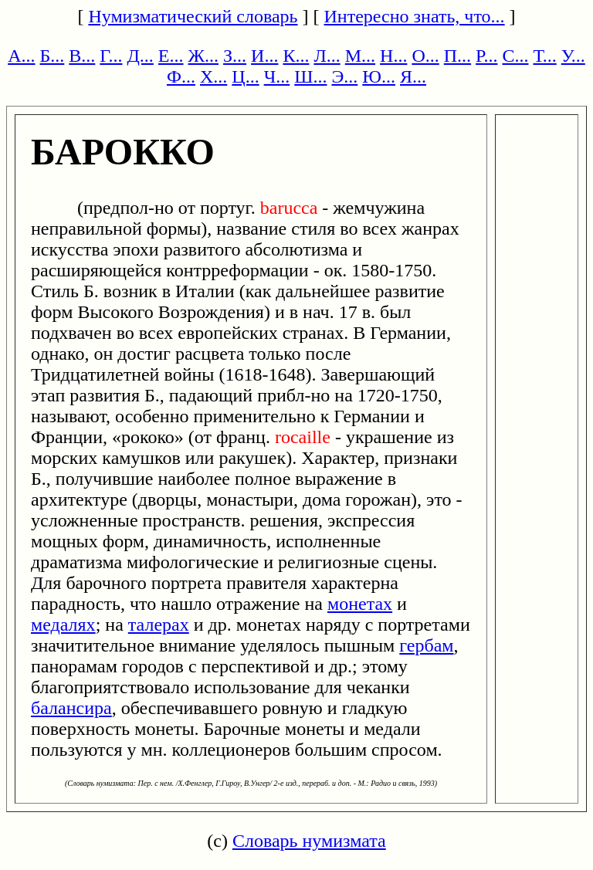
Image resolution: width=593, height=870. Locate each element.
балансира (71, 708)
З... (234, 56)
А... (21, 56)
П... (457, 56)
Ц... (245, 76)
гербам (426, 645)
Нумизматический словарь (192, 16)
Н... (393, 56)
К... (296, 56)
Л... (326, 56)
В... (82, 56)
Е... (171, 56)
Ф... (181, 76)
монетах (359, 604)
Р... (486, 56)
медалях (63, 624)
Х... (213, 76)
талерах (158, 624)
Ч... (277, 76)
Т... (544, 56)
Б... (52, 56)
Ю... (378, 76)
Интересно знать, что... (414, 16)
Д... (140, 56)
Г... (111, 56)
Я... (413, 76)
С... (515, 56)
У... (573, 56)
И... (264, 56)
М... (360, 56)
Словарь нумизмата (309, 841)
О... (425, 56)
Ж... (203, 56)
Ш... (310, 76)
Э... (344, 76)
